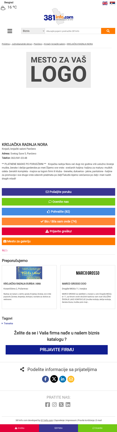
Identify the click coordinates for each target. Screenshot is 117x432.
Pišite (58, 428)
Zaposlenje (59, 420)
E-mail (99, 420)
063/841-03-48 (19, 158)
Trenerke (7, 323)
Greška (19, 428)
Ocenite (97, 428)
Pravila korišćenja (86, 420)
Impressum (71, 420)
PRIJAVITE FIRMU (57, 349)
